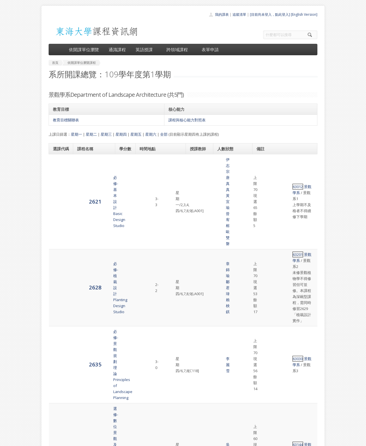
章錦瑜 (196, 194)
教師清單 (168, 424)
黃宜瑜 (201, 165)
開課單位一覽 (171, 392)
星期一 (76, 134)
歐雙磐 (196, 177)
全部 (164, 134)
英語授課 (146, 49)
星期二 (91, 134)
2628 (59, 197)
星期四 (121, 134)
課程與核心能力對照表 (187, 120)
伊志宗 (196, 159)
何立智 (201, 305)
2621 (59, 168)
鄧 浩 (201, 329)
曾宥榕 (196, 171)
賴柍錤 (201, 200)
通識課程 (117, 49)
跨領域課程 (179, 49)
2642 (59, 311)
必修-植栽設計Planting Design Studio (90, 197)
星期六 (150, 134)
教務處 (144, 440)
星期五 (136, 134)
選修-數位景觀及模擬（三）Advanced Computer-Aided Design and (92, 258)
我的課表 (222, 14)
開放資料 (168, 417)
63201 (264, 188)
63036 (264, 305)
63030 (264, 226)
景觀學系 (277, 165)
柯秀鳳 (201, 317)
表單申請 (210, 49)
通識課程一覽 (171, 398)
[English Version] (304, 14)
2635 (59, 226)
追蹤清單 (239, 14)
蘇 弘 (196, 323)
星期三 (106, 134)
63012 (264, 165)
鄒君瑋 (196, 293)
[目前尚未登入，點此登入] (270, 14)
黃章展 (201, 287)
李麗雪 (196, 226)
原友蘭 (196, 335)
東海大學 (53, 440)
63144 (264, 258)
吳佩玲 (196, 258)
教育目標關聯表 (66, 120)
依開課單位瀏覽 (84, 49)
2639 (59, 258)
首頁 (164, 386)
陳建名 (196, 311)
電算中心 (126, 440)
